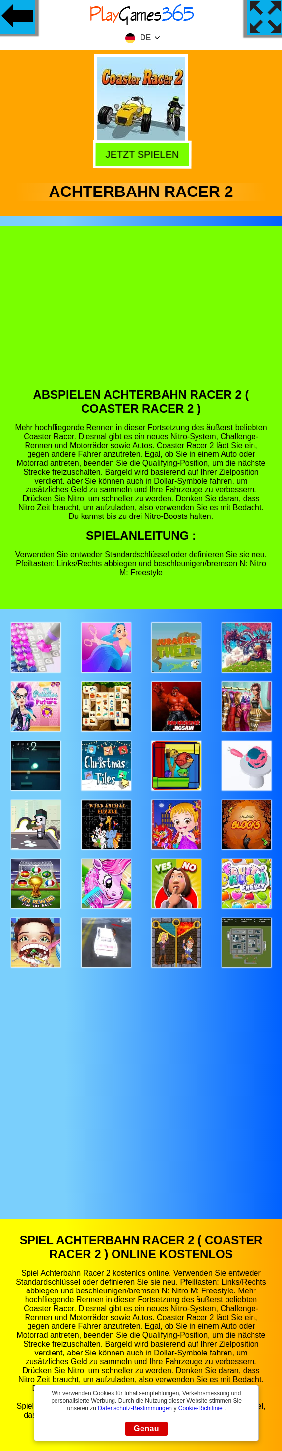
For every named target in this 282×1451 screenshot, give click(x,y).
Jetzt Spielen (139, 154)
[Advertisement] (141, 314)
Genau (146, 1428)
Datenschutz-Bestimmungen (135, 1408)
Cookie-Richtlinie (201, 1408)
